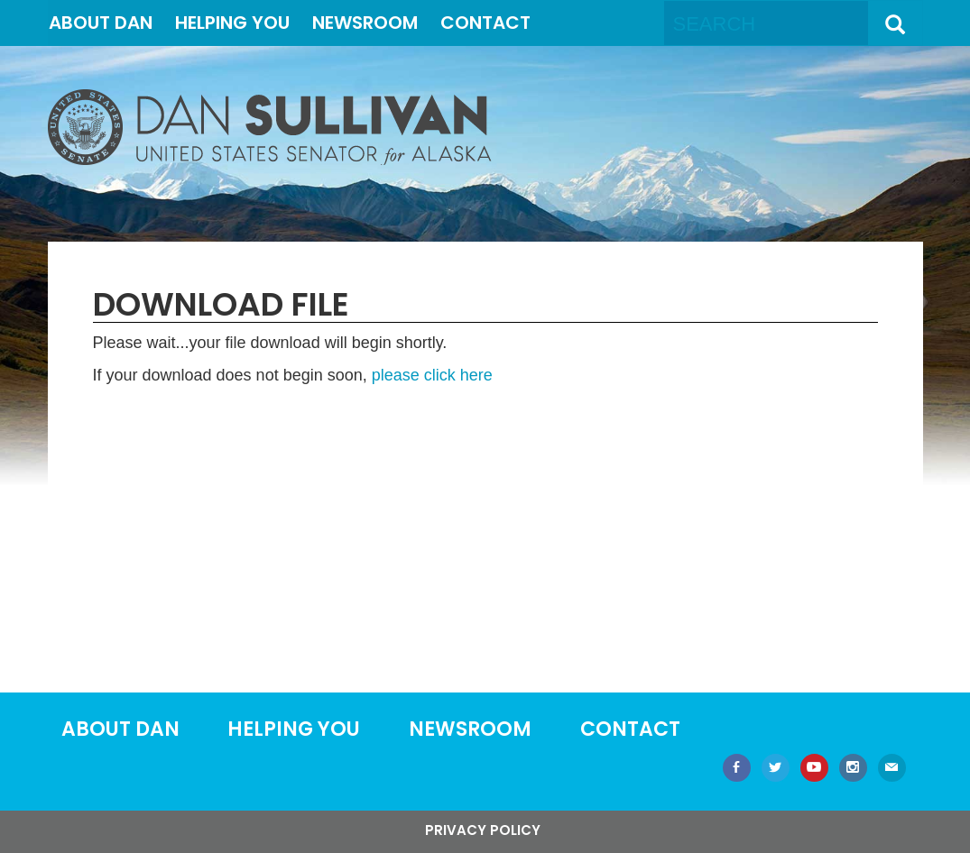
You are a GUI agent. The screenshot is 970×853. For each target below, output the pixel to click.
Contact (485, 22)
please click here (432, 375)
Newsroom (365, 22)
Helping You (232, 22)
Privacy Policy (482, 830)
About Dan (100, 22)
